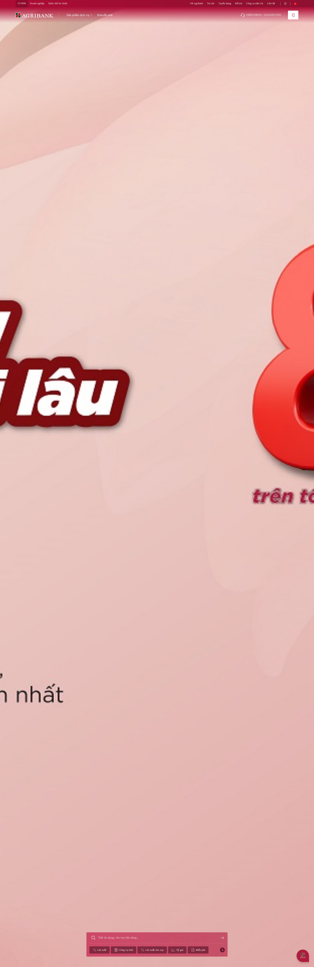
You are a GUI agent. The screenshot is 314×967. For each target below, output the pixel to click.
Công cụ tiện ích (254, 3)
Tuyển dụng (225, 3)
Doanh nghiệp (37, 3)
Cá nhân (22, 3)
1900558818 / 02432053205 (261, 15)
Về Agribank (196, 3)
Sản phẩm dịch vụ (77, 15)
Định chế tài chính (57, 3)
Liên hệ (271, 3)
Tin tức (211, 3)
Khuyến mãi (105, 15)
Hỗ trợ (238, 3)
